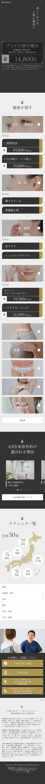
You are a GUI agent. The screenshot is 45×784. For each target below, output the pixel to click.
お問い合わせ (12, 711)
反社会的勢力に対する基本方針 (22, 713)
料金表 (22, 420)
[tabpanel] (22, 473)
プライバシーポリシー (29, 711)
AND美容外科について (22, 497)
